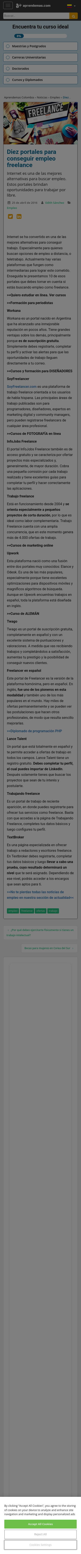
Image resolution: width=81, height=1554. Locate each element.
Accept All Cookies (40, 1524)
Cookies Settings (40, 1545)
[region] (40, 1525)
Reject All (40, 1534)
